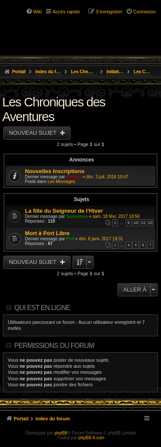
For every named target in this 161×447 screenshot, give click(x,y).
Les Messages (61, 181)
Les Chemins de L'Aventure (84, 71)
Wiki (37, 11)
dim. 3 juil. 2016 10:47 (107, 176)
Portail (18, 71)
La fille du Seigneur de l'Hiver (64, 211)
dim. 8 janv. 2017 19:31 (101, 238)
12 (150, 222)
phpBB (61, 433)
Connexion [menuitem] (144, 11)
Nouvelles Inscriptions (55, 171)
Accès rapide (66, 11)
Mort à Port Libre (47, 233)
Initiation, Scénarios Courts (115, 71)
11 (143, 222)
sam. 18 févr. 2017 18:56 (116, 216)
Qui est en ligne (42, 307)
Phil (70, 238)
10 (136, 222)
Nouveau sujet (33, 133)
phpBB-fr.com (92, 437)
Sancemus (77, 216)
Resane (74, 176)
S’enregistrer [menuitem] (109, 11)
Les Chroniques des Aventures (143, 71)
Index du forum (48, 71)
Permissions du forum (54, 345)
